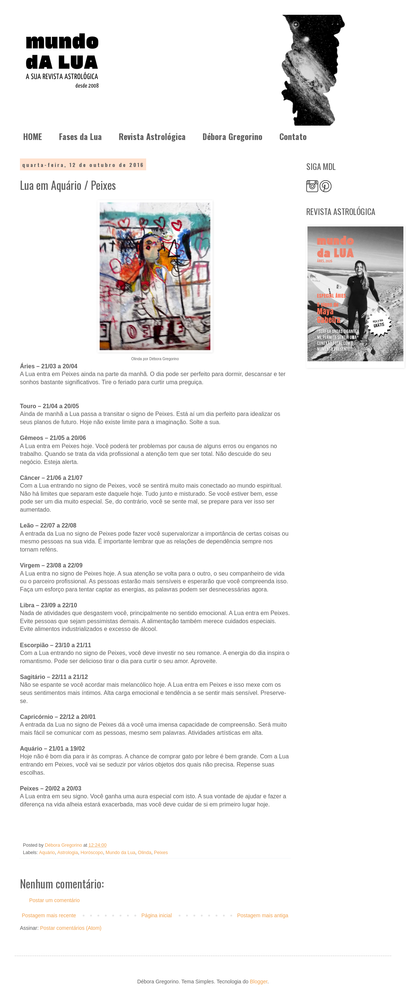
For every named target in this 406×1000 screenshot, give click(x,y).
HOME (32, 136)
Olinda (144, 852)
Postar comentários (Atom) (71, 928)
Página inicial (156, 915)
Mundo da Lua (120, 852)
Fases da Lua (80, 136)
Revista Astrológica (152, 136)
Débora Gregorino (232, 136)
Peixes (161, 852)
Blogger (258, 981)
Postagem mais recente (49, 915)
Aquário (47, 852)
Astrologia (67, 852)
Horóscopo (91, 852)
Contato (293, 136)
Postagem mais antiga (262, 915)
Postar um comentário (54, 900)
